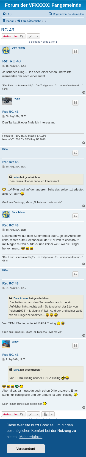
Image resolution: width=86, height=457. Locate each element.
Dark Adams (18, 48)
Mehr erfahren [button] (30, 437)
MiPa (5, 149)
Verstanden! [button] (25, 449)
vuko (17, 98)
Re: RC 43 (11, 61)
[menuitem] (6, 14)
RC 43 (7, 29)
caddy (15, 341)
